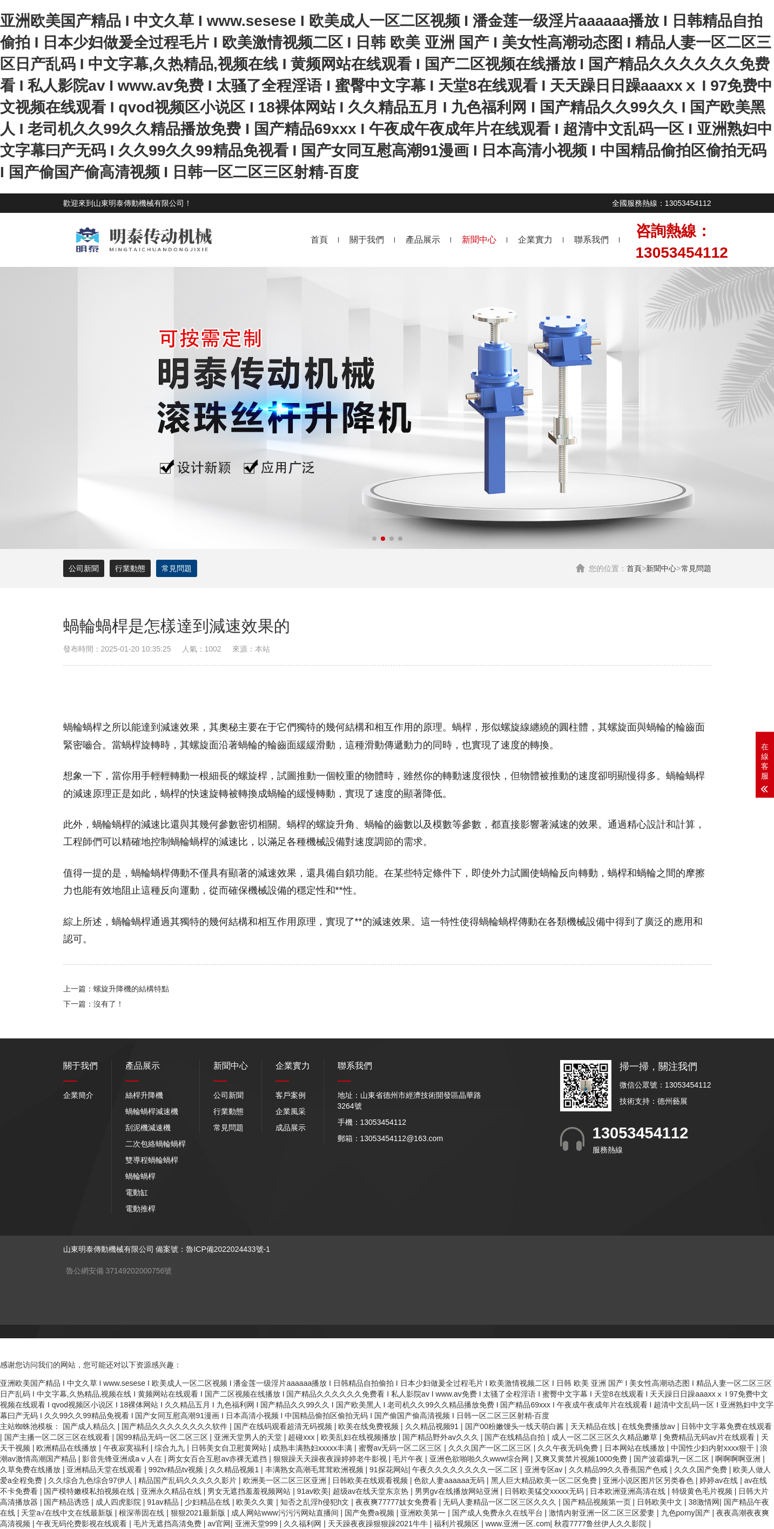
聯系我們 (591, 239)
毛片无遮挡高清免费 (168, 1523)
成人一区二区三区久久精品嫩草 (605, 1437)
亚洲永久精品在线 (172, 1491)
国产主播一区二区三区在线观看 (58, 1437)
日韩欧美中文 (660, 1502)
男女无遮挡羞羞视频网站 (250, 1491)
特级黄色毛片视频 (703, 1491)
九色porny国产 (686, 1512)
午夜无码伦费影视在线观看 (82, 1523)
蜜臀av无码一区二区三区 (402, 1448)
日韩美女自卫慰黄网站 (230, 1448)
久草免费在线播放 (31, 1469)
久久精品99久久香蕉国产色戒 (619, 1469)
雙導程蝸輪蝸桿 (151, 1160)
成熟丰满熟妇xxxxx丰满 (313, 1448)
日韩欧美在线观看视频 (371, 1480)
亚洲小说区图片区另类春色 (649, 1480)
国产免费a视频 (370, 1512)
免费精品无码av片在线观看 (710, 1437)
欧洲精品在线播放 (67, 1448)
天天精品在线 (594, 1426)
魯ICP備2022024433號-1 (228, 1249)
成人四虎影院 (119, 1502)
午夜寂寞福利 (127, 1448)
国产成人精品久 (90, 1426)
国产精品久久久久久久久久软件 (176, 1426)
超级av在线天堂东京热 (372, 1491)
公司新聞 (84, 568)
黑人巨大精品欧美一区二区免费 (545, 1480)
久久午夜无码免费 (568, 1448)
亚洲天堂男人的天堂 (249, 1437)
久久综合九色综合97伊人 (91, 1480)
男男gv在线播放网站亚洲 (458, 1491)
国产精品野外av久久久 (441, 1437)
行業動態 (130, 568)
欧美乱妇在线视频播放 (360, 1437)
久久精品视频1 (235, 1469)
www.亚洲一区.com (518, 1523)
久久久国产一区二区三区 (491, 1448)
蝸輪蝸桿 (140, 1176)
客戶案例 (290, 1095)
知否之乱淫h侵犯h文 (315, 1502)
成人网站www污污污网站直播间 (285, 1512)
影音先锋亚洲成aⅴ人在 (123, 1458)
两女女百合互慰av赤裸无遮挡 (218, 1458)
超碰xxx (302, 1437)
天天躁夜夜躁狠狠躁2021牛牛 (379, 1523)
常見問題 (696, 568)
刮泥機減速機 (148, 1127)
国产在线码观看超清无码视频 (284, 1426)
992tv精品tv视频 (177, 1469)
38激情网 (704, 1502)
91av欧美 (312, 1491)
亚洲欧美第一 (424, 1512)
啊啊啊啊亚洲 (739, 1458)
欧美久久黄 (256, 1502)
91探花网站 (388, 1469)
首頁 (319, 239)
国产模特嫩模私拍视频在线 (90, 1491)
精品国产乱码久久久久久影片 (188, 1480)
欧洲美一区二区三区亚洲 (285, 1480)
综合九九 (170, 1448)
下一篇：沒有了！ (93, 1004)
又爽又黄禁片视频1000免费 (582, 1458)
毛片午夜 (409, 1458)
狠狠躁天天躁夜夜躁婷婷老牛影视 (331, 1458)
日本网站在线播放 (635, 1448)
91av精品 (163, 1502)
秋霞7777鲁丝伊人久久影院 (601, 1523)
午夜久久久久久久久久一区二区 (466, 1469)
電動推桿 (140, 1208)
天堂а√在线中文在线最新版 (68, 1512)
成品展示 (290, 1127)
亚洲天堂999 (257, 1523)
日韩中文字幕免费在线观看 (726, 1426)
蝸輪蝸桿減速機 (151, 1111)
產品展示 (423, 239)
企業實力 (535, 239)
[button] (374, 539)
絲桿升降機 (144, 1095)
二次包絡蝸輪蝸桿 (155, 1143)
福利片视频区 (457, 1523)
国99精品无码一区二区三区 (163, 1437)
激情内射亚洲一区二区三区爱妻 (603, 1512)
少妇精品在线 (208, 1502)
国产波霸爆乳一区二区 (672, 1458)
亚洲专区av (544, 1469)
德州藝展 (672, 1101)
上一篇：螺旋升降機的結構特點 (116, 988)
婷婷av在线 (719, 1480)
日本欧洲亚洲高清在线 (629, 1491)
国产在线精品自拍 (515, 1437)
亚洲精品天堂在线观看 (105, 1469)
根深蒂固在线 (142, 1512)
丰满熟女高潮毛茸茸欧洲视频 (315, 1469)
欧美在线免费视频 (369, 1426)
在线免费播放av (649, 1426)
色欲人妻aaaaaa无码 (450, 1480)
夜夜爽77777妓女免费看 (397, 1502)
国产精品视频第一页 (598, 1502)
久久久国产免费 (701, 1469)
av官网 (219, 1523)
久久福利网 (304, 1523)
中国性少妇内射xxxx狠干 (713, 1448)
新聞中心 (479, 239)
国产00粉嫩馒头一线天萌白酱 (515, 1426)
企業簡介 (78, 1095)
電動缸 (136, 1192)
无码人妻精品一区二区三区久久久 (500, 1502)
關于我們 (366, 239)
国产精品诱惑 (67, 1502)
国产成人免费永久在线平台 (498, 1512)
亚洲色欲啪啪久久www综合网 (480, 1458)
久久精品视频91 (433, 1426)
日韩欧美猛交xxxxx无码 (545, 1491)
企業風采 (290, 1111)
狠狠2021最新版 (199, 1512)
